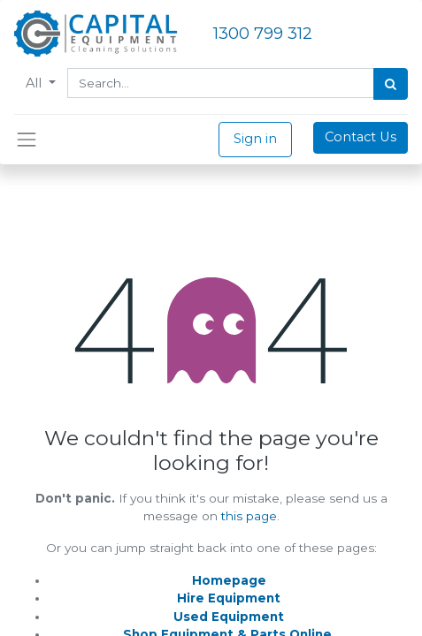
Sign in (255, 139)
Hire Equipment (228, 598)
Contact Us (360, 137)
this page (249, 516)
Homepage (229, 580)
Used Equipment (228, 617)
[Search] (390, 84)
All (35, 83)
